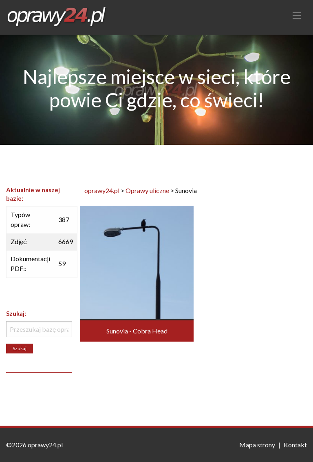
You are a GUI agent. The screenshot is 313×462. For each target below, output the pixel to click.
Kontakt (295, 445)
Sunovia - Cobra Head (137, 331)
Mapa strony (257, 445)
